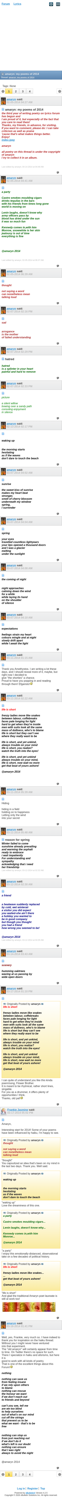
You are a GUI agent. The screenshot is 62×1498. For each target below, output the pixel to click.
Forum (6, 3)
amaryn (11, 99)
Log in (21, 1488)
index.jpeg (8, 140)
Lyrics (17, 3)
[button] (8, 91)
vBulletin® (30, 1493)
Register (32, 1488)
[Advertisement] (31, 39)
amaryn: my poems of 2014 (21, 77)
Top (42, 1488)
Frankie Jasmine (17, 1109)
